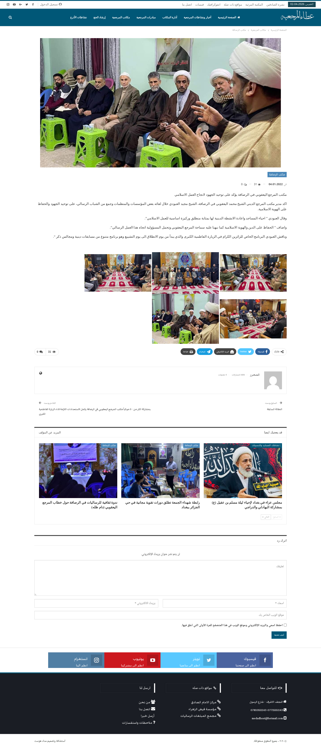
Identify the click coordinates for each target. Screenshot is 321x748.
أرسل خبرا (148, 715)
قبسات (199, 4)
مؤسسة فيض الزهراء (205, 709)
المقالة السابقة (274, 409)
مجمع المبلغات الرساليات (200, 715)
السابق (276, 516)
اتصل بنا (187, 4)
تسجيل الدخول (51, 4)
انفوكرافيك (213, 4)
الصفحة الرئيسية (229, 17)
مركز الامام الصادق (206, 702)
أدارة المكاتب (169, 17)
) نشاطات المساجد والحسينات (266, 445)
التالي (265, 516)
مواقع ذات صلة (233, 4)
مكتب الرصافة (277, 174)
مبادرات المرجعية (146, 17)
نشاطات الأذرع (78, 17)
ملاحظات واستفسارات (138, 722)
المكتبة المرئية (254, 4)
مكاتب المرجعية (121, 17)
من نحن (147, 702)
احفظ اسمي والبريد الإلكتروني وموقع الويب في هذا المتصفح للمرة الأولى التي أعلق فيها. (232, 625)
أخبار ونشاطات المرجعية (197, 17)
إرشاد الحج (99, 17)
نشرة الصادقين (275, 4)
